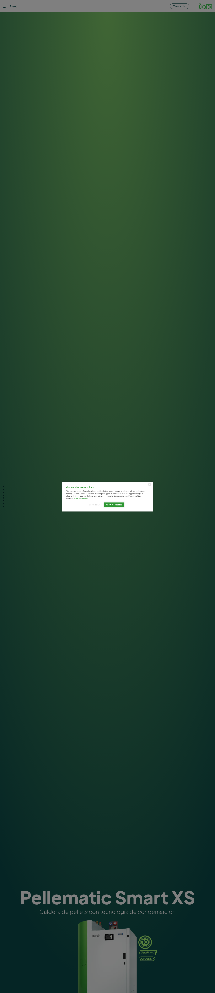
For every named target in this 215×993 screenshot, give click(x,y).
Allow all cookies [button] (114, 505)
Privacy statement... (82, 498)
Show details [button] (94, 505)
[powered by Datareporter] (150, 486)
